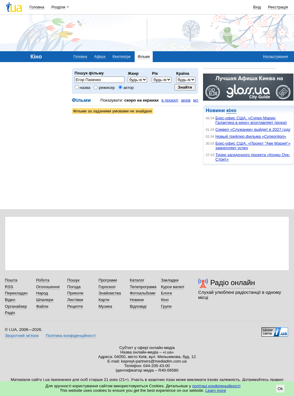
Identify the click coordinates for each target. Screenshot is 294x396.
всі (195, 100)
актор (126, 87)
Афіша (99, 57)
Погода (73, 286)
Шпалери (44, 299)
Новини (137, 299)
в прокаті (169, 100)
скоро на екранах (141, 100)
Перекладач (16, 293)
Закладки (169, 280)
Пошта (11, 280)
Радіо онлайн (232, 282)
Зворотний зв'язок (22, 335)
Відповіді (138, 306)
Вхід (257, 7)
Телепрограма (143, 286)
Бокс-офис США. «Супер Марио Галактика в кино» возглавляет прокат (251, 120)
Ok (280, 388)
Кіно (165, 299)
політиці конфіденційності (216, 386)
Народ (42, 293)
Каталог (137, 280)
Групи (166, 306)
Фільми (144, 57)
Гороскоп (107, 286)
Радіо (10, 312)
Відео (10, 299)
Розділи (58, 7)
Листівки (75, 299)
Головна (37, 7)
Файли (42, 306)
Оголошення (48, 286)
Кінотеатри (121, 57)
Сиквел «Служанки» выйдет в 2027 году (252, 129)
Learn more (215, 390)
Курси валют (172, 286)
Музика (105, 306)
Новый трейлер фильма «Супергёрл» (250, 136)
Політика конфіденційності (70, 335)
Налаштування (275, 57)
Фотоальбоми (142, 293)
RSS (9, 286)
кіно (231, 110)
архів (186, 100)
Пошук (73, 280)
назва (82, 87)
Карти (104, 299)
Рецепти (75, 306)
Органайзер (16, 306)
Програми (108, 280)
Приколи (75, 293)
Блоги (166, 293)
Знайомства (110, 293)
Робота (42, 280)
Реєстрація (278, 7)
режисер (104, 87)
